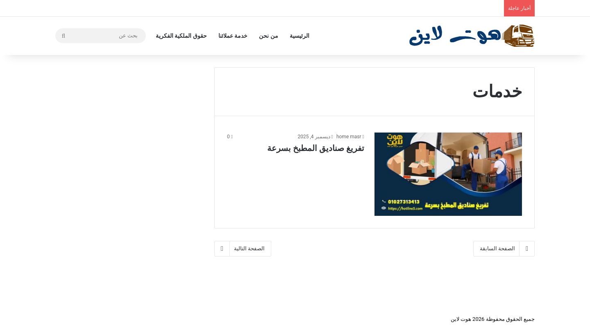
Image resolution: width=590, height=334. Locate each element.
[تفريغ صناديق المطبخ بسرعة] (448, 174)
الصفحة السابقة (504, 248)
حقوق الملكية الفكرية (181, 35)
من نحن (268, 35)
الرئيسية (299, 35)
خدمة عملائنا (232, 35)
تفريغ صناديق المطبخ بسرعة (315, 148)
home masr (348, 137)
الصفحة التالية (243, 248)
